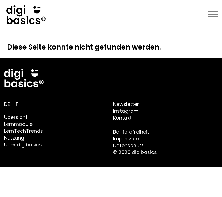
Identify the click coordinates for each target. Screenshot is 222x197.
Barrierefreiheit (131, 131)
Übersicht (15, 117)
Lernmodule (18, 124)
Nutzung (14, 137)
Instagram (126, 111)
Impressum (127, 138)
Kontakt (122, 117)
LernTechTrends (23, 131)
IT (16, 104)
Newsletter (126, 104)
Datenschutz (128, 145)
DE (7, 104)
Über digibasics (23, 144)
